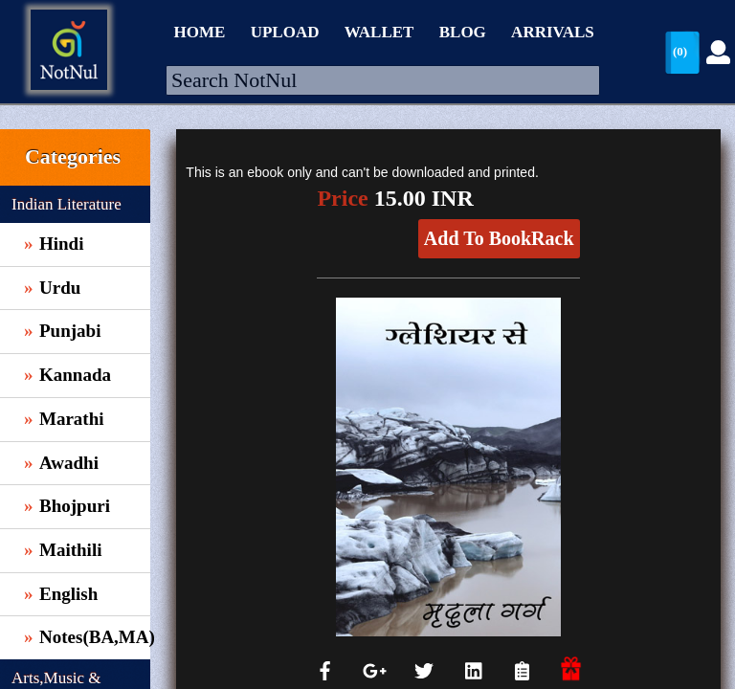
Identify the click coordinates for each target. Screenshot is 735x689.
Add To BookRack (499, 238)
